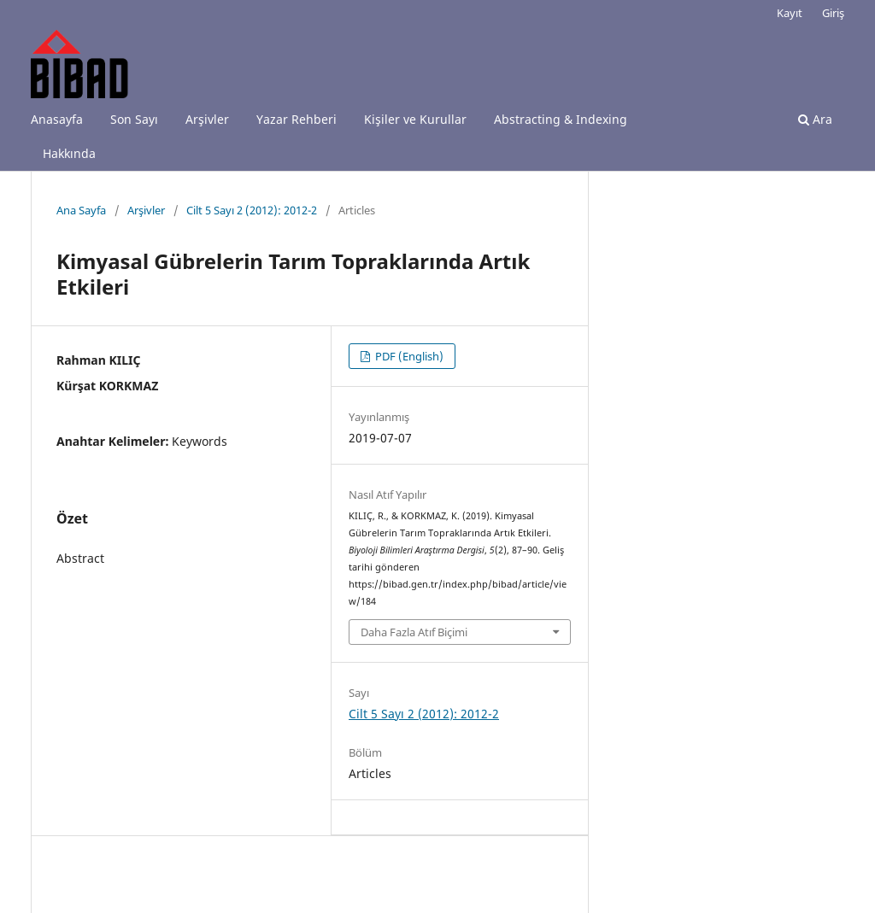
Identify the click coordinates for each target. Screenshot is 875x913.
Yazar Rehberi (296, 119)
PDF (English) (408, 356)
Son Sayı (134, 119)
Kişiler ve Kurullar (415, 119)
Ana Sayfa (81, 210)
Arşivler (207, 119)
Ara (815, 119)
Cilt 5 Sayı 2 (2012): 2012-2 (251, 210)
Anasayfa (57, 119)
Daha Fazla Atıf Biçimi (414, 632)
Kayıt (789, 12)
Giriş (833, 12)
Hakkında (69, 153)
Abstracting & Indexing (560, 119)
